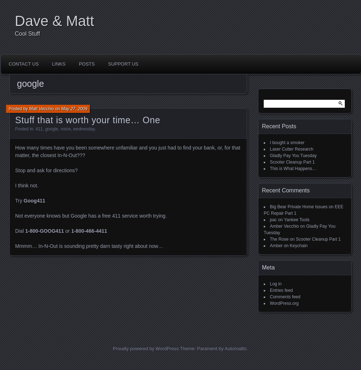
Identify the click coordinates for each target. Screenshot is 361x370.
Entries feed (281, 290)
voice (66, 128)
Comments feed (285, 296)
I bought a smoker (287, 142)
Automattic (236, 348)
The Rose (279, 239)
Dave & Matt (54, 21)
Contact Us (24, 64)
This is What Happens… (293, 168)
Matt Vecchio (41, 108)
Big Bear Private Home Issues (298, 206)
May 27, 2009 (74, 108)
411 (39, 128)
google (51, 128)
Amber (276, 245)
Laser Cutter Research (291, 149)
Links (59, 64)
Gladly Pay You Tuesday (293, 155)
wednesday (84, 128)
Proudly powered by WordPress (146, 348)
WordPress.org (284, 303)
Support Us (123, 64)
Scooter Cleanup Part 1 (292, 162)
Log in (276, 283)
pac (273, 219)
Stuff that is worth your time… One (87, 120)
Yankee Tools (296, 219)
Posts (87, 64)
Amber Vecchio (284, 226)
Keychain (298, 245)
